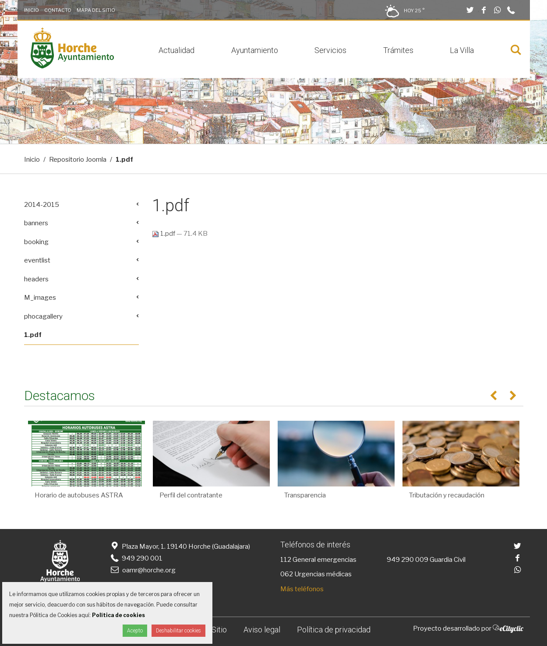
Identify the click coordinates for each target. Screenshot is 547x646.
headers (36, 279)
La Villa (462, 50)
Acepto (135, 631)
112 (285, 560)
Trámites (398, 50)
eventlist (37, 260)
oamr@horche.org (142, 570)
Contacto (57, 10)
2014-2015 (41, 205)
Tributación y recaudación (446, 495)
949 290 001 (135, 558)
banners (36, 223)
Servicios (330, 50)
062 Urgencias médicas (316, 574)
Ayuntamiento (254, 50)
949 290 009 (407, 560)
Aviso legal (262, 629)
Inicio (31, 10)
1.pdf (164, 234)
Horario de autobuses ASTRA (79, 495)
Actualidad (176, 50)
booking (36, 242)
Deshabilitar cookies (178, 631)
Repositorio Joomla (77, 159)
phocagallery (43, 316)
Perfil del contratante (190, 495)
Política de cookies (118, 615)
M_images (40, 298)
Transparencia (305, 495)
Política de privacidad (334, 629)
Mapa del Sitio (96, 10)
